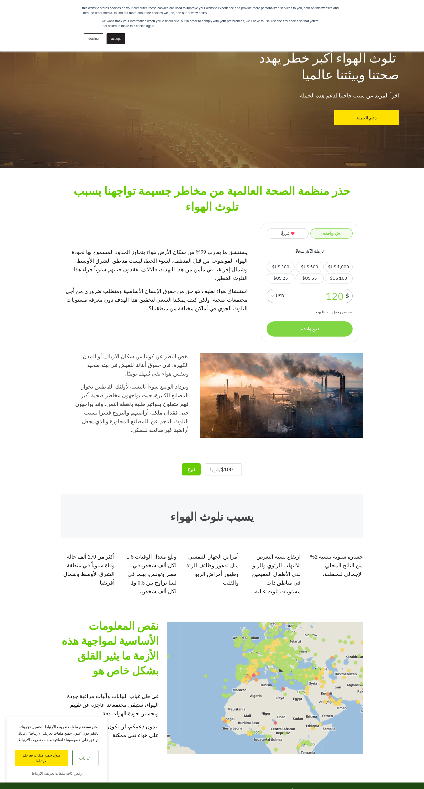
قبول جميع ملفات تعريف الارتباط (42, 758)
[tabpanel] (212, 84)
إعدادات (85, 758)
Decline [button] (93, 39)
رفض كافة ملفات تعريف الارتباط (56, 773)
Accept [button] (116, 39)
